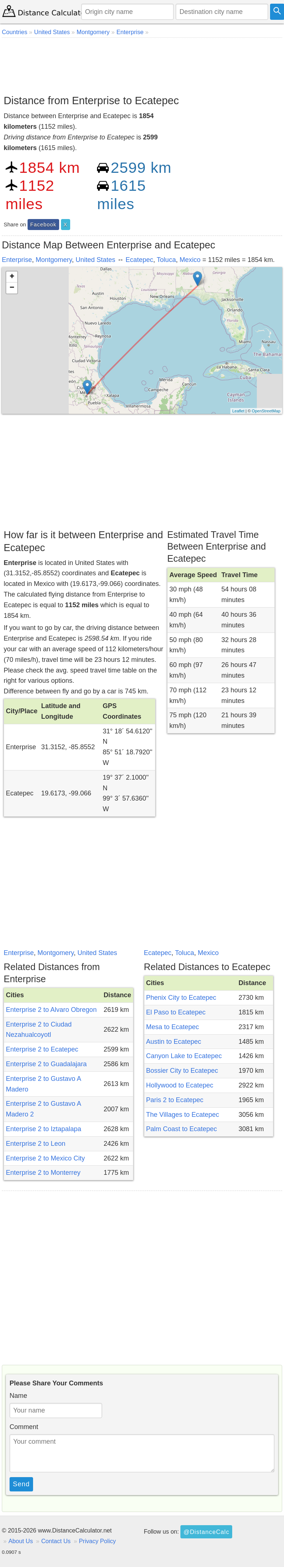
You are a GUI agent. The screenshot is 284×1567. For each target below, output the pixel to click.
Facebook (43, 224)
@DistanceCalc (206, 1531)
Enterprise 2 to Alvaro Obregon (51, 1009)
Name (18, 1395)
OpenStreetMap (266, 411)
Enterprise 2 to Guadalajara (46, 1064)
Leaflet (238, 411)
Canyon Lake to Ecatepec (184, 1056)
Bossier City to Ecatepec (182, 1070)
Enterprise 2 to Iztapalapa (43, 1129)
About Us (20, 1541)
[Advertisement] (141, 63)
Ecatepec (139, 259)
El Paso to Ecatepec (176, 1012)
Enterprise (17, 259)
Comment (24, 1427)
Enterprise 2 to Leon (35, 1143)
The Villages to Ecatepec (182, 1114)
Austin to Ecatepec (173, 1041)
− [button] (12, 288)
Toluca (166, 259)
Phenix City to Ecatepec (181, 997)
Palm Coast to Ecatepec (181, 1129)
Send (21, 1484)
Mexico (190, 259)
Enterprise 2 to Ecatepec (42, 1049)
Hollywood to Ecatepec (179, 1085)
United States (95, 259)
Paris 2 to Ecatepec (175, 1100)
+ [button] (12, 277)
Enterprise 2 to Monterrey (43, 1172)
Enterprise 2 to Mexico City (45, 1158)
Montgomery (54, 259)
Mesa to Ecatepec (172, 1027)
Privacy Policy (97, 1541)
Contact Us (56, 1541)
